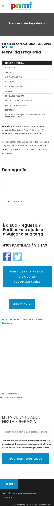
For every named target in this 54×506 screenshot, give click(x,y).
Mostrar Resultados (26, 458)
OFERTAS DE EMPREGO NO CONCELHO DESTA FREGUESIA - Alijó (25, 116)
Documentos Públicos (16, 86)
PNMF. (22, 504)
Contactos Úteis (13, 77)
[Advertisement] (27, 356)
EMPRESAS (10, 110)
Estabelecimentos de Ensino (19, 100)
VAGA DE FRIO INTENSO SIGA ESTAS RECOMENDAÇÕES (27, 277)
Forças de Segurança (16, 105)
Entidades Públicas (14, 96)
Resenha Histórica (14, 63)
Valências (10, 82)
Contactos (8, 497)
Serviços (9, 72)
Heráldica (10, 67)
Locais (8, 91)
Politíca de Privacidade (24, 493)
